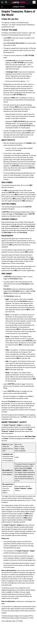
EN (34, 2)
